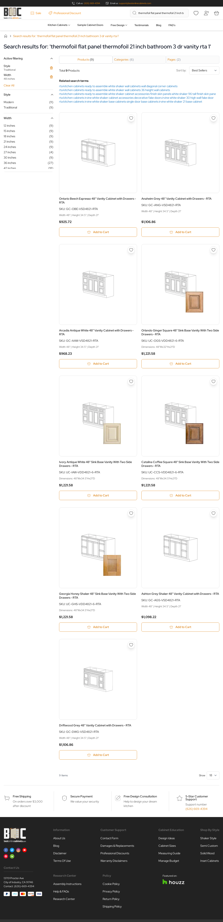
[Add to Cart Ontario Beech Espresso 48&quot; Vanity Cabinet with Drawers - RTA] (98, 232)
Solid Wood (207, 854)
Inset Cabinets (209, 861)
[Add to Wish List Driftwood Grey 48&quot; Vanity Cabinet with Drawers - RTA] (131, 645)
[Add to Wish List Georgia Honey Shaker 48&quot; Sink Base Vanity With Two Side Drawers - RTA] (131, 513)
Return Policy (111, 899)
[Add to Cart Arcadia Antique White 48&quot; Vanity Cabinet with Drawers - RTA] (98, 364)
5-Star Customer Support (196, 798)
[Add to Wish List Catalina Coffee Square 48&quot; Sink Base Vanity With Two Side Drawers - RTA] (213, 381)
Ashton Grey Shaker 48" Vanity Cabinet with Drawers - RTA (180, 594)
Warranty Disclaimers (113, 861)
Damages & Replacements (117, 846)
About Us (59, 839)
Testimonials (141, 25)
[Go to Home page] (12, 13)
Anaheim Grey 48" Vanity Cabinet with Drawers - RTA (176, 199)
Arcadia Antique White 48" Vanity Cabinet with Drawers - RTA (96, 332)
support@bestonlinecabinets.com (135, 3)
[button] (28, 58)
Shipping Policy (112, 907)
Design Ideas (166, 839)
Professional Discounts (114, 854)
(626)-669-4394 (24, 886)
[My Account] (206, 13)
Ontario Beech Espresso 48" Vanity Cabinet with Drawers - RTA (97, 200)
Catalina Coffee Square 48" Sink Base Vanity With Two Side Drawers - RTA (180, 464)
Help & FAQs (61, 892)
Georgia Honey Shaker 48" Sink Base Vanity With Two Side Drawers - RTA (97, 596)
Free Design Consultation (140, 797)
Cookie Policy (111, 884)
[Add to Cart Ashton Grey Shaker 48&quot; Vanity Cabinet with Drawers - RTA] (180, 627)
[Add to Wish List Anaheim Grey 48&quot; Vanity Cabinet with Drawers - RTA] (213, 118)
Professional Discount (64, 13)
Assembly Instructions (67, 884)
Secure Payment (81, 797)
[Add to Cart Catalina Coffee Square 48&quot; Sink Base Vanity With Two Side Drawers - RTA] (180, 495)
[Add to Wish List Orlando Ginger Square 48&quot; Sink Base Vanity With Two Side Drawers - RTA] (213, 250)
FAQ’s (171, 25)
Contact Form (109, 839)
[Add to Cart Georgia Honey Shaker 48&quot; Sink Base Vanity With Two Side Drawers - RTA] (98, 627)
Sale (36, 13)
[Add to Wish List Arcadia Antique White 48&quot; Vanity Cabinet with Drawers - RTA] (131, 250)
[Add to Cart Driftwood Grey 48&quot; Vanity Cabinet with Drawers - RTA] (98, 755)
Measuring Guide (169, 854)
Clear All (9, 85)
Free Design (118, 25)
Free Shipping (22, 797)
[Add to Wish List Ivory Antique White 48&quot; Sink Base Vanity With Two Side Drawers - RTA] (131, 381)
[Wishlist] (196, 13)
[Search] (134, 13)
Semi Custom (209, 846)
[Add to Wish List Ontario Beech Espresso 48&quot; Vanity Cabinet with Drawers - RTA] (131, 118)
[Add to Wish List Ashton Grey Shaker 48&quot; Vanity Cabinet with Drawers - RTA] (213, 513)
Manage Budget (168, 861)
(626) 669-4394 (92, 3)
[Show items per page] (213, 776)
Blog (158, 25)
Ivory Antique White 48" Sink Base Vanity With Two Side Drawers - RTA (95, 464)
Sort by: (197, 70)
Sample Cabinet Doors (90, 25)
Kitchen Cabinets (58, 25)
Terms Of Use (62, 861)
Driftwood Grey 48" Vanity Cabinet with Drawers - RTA (95, 726)
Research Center (64, 899)
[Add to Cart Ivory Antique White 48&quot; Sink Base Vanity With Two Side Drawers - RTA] (98, 495)
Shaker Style (208, 839)
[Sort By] (204, 70)
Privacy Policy (111, 892)
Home (6, 36)
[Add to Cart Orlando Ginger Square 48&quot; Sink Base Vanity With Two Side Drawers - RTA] (180, 364)
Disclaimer (60, 854)
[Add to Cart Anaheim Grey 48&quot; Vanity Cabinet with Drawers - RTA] (180, 232)
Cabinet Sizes (167, 846)
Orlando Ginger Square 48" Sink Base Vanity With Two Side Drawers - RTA (180, 332)
